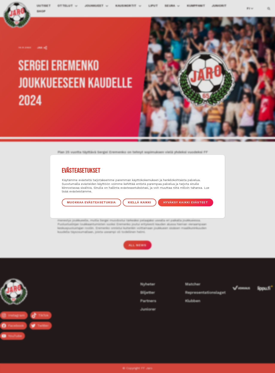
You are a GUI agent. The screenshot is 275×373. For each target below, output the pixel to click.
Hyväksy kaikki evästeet (185, 202)
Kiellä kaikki (139, 202)
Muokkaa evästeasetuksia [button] (91, 202)
